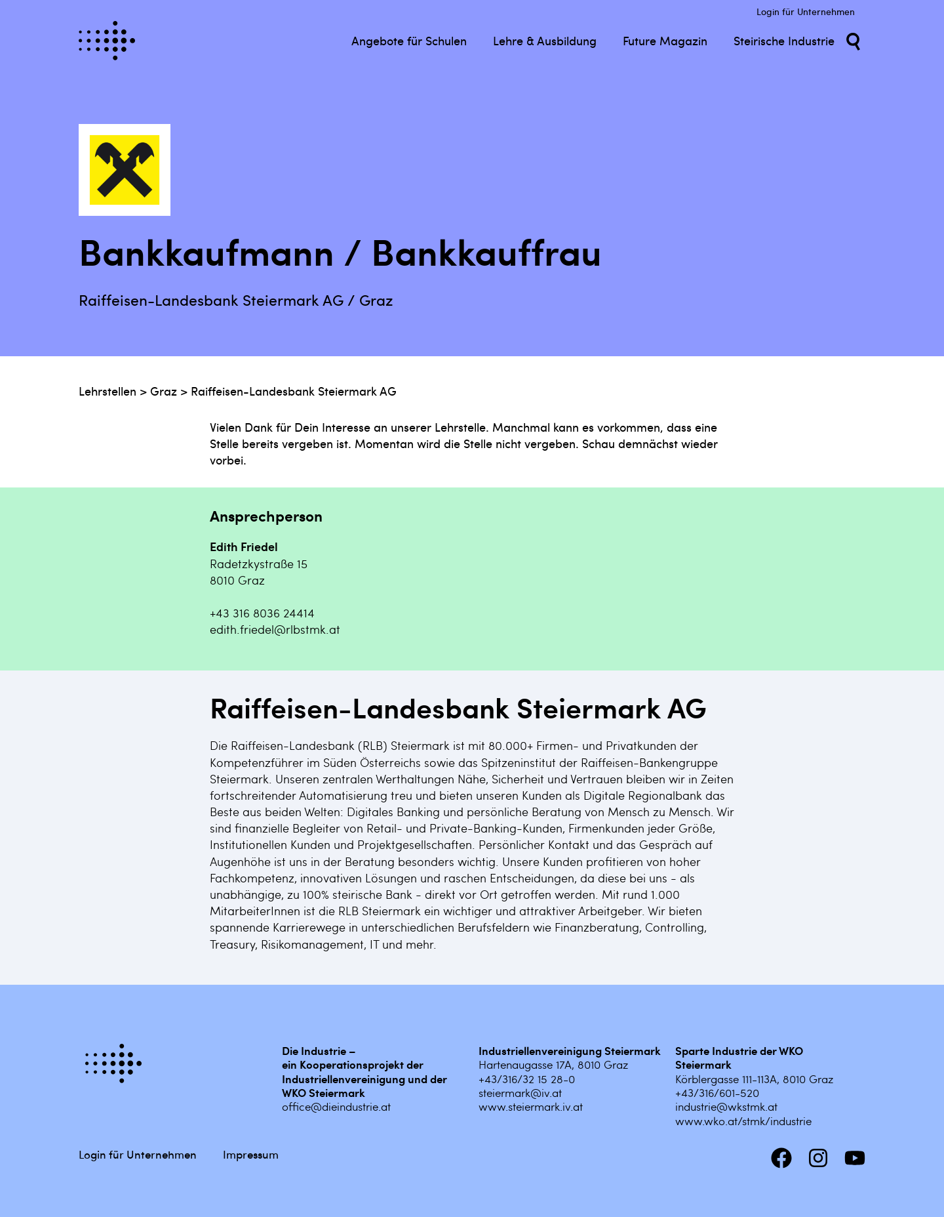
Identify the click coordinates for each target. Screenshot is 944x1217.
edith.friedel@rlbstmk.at (275, 629)
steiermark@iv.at (520, 1092)
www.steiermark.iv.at (531, 1106)
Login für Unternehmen (806, 11)
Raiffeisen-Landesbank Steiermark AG (294, 390)
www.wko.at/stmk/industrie (743, 1120)
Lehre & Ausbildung (545, 40)
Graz (163, 390)
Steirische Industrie (784, 40)
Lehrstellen (107, 390)
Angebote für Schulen (409, 40)
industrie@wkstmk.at (726, 1106)
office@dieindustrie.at (336, 1106)
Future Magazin (665, 40)
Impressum (251, 1154)
